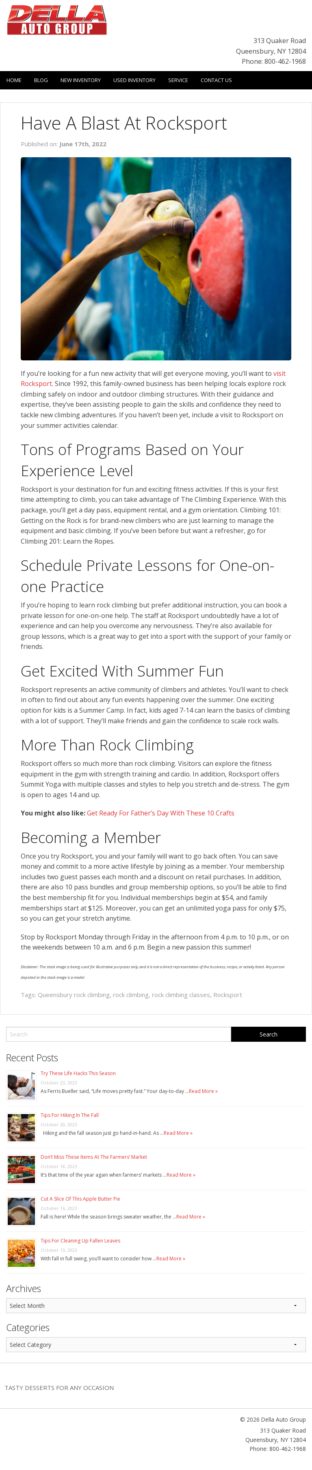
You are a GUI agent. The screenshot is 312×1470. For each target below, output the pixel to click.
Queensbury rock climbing (74, 995)
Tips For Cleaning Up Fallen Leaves (80, 1240)
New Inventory (81, 80)
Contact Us (216, 80)
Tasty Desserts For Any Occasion (59, 1387)
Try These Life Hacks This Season (78, 1073)
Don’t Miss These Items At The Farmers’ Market (94, 1156)
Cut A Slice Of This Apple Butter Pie (80, 1198)
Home (14, 80)
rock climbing (131, 995)
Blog (41, 80)
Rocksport (227, 995)
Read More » (203, 1091)
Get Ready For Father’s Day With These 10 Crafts (160, 813)
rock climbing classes (181, 995)
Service (178, 80)
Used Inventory (134, 80)
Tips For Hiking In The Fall (70, 1115)
